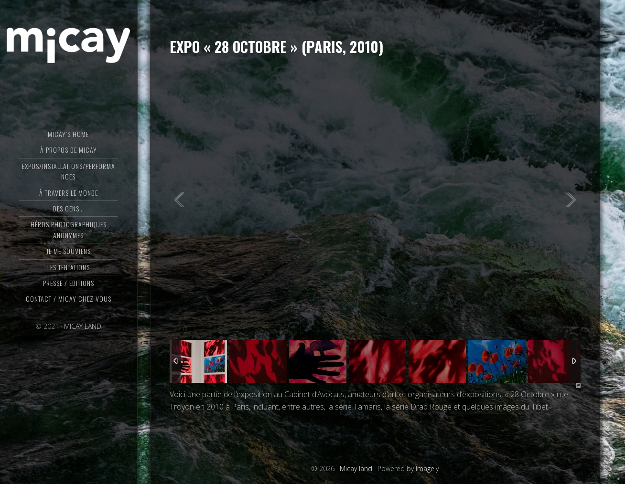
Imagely (427, 468)
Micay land (68, 45)
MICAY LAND (82, 326)
